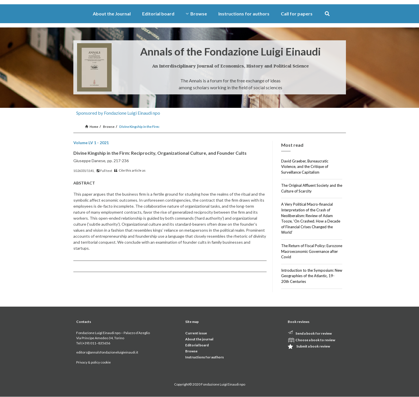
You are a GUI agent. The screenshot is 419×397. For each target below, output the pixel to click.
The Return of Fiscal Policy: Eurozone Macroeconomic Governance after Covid (311, 251)
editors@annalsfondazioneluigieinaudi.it (107, 352)
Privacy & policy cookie (93, 362)
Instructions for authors (243, 13)
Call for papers (297, 13)
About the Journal (112, 13)
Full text (104, 170)
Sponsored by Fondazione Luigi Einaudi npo (118, 113)
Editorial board (158, 13)
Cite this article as (130, 170)
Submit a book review (313, 346)
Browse (196, 13)
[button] (327, 14)
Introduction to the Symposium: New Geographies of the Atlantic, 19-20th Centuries (311, 276)
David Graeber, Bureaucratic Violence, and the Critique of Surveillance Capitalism (304, 166)
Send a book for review (313, 333)
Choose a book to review (315, 340)
